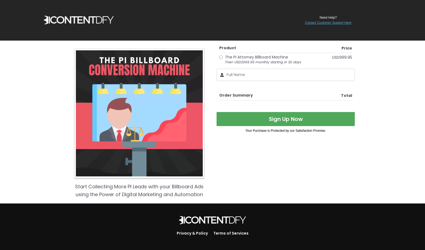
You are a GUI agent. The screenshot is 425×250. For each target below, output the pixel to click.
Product (227, 47)
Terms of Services (231, 233)
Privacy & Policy (192, 233)
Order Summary (236, 95)
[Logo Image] (212, 220)
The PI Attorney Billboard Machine (263, 59)
